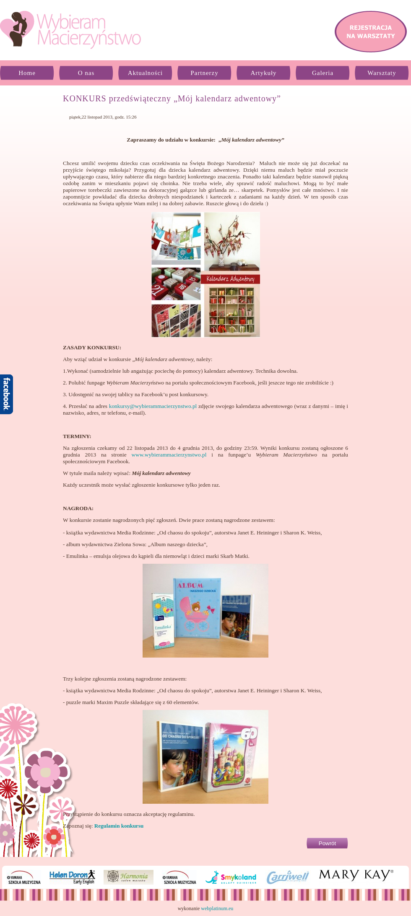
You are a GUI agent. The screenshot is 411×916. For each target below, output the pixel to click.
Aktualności (145, 73)
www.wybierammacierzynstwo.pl (168, 455)
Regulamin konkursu (118, 826)
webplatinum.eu (217, 908)
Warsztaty (381, 73)
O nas (86, 73)
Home (27, 73)
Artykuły (263, 73)
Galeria (322, 73)
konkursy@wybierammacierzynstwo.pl (153, 406)
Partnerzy (204, 73)
